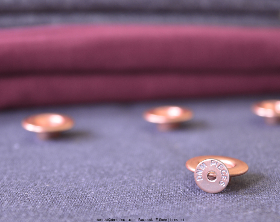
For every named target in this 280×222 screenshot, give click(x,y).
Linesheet (177, 220)
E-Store (161, 220)
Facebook (145, 220)
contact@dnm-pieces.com (116, 220)
